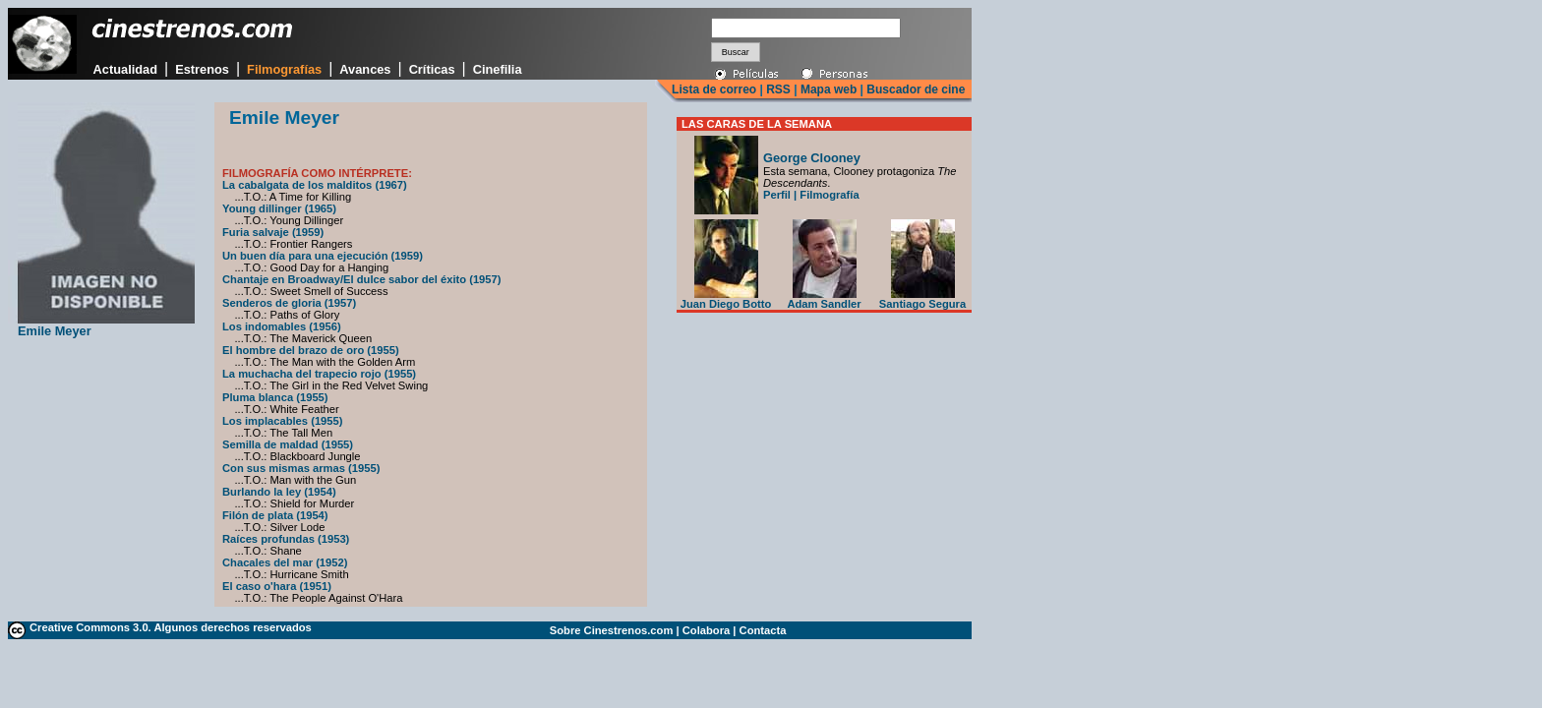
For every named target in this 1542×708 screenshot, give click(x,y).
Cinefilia (497, 69)
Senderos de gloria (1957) (289, 303)
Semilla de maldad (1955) (287, 444)
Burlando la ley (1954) (279, 492)
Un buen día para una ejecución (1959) (322, 256)
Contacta (763, 630)
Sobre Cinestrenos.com (612, 630)
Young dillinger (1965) (279, 208)
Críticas (432, 69)
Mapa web (829, 89)
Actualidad (125, 69)
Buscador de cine (914, 89)
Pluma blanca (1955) (275, 397)
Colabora (706, 630)
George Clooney (811, 157)
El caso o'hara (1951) (276, 586)
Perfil (777, 195)
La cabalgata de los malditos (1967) (314, 185)
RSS (778, 89)
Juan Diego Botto (726, 299)
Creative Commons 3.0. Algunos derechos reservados (171, 627)
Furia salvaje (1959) (273, 232)
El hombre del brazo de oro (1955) (310, 350)
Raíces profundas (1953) (285, 539)
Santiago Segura (922, 299)
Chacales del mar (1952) (284, 562)
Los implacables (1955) (282, 421)
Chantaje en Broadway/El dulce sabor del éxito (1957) (362, 279)
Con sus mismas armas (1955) (301, 468)
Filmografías (284, 69)
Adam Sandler (823, 299)
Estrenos (202, 69)
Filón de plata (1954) (275, 515)
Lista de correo (714, 89)
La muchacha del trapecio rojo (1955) (319, 374)
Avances (364, 69)
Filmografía (829, 195)
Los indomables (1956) (281, 326)
